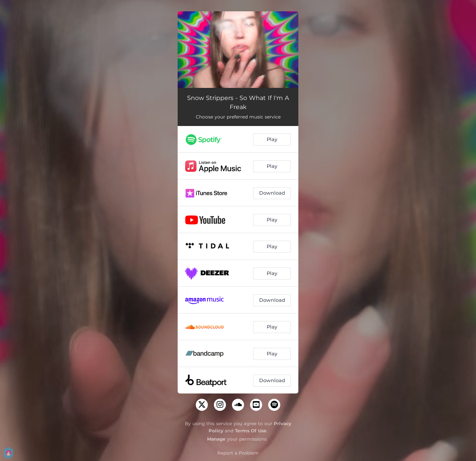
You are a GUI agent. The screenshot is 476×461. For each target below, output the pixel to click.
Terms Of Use (251, 430)
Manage (216, 439)
